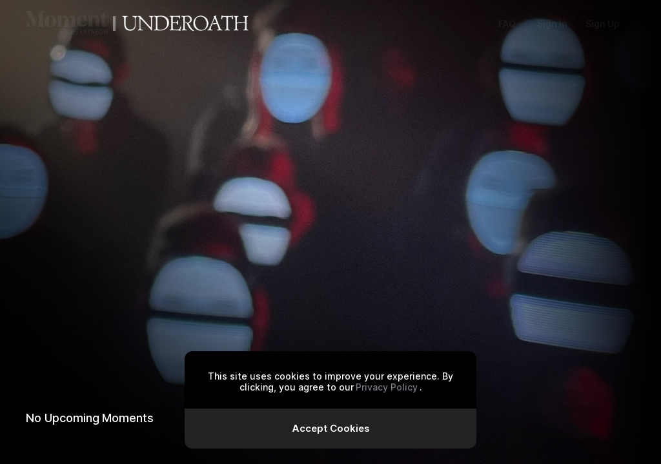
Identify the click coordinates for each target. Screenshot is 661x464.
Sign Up (602, 23)
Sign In (552, 23)
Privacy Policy (387, 387)
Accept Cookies (331, 428)
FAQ (507, 23)
